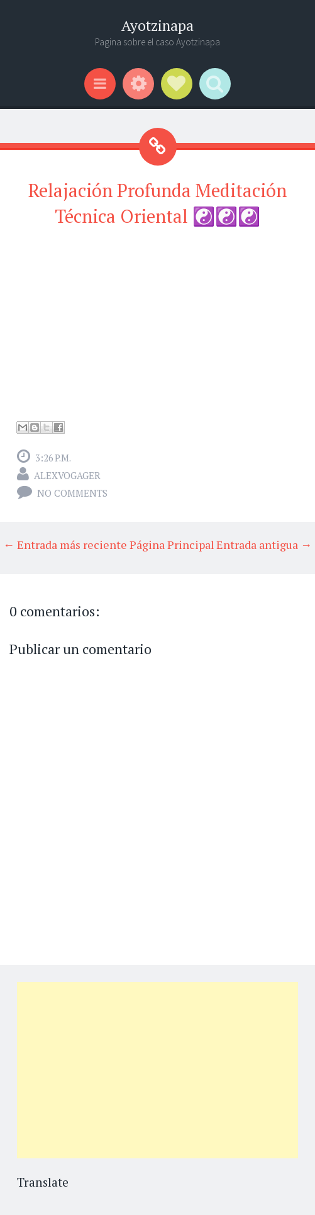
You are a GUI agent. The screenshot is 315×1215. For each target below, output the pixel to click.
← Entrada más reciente (65, 544)
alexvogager (67, 475)
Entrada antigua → (264, 544)
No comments (72, 493)
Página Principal (172, 544)
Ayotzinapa (157, 25)
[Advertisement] (157, 1070)
